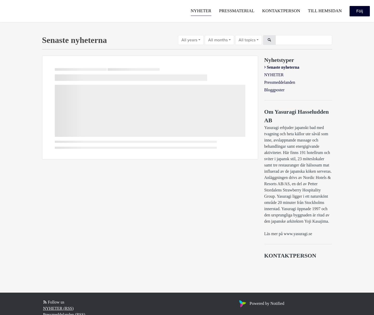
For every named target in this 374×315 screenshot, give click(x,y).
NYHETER (201, 10)
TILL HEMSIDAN (325, 10)
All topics (247, 40)
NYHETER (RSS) (58, 308)
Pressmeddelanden (279, 82)
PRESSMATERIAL (236, 10)
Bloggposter (274, 90)
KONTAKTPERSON (281, 10)
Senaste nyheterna (283, 67)
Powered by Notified (261, 303)
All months (218, 40)
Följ (359, 11)
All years (189, 40)
